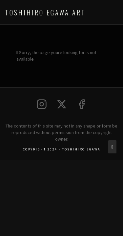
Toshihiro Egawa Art (45, 12)
